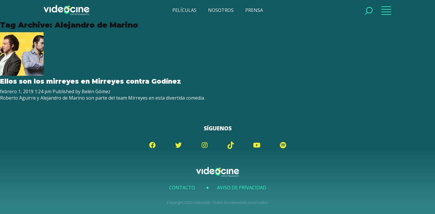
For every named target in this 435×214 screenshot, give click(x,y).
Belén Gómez (96, 91)
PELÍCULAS (184, 10)
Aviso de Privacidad (241, 187)
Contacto (182, 187)
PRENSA (254, 10)
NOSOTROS (221, 10)
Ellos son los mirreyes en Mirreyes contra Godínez (90, 81)
